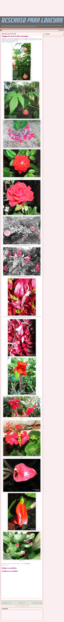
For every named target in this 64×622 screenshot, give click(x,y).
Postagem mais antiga (37, 602)
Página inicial (22, 602)
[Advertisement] (8, 7)
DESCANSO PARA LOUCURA (31, 21)
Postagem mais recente (7, 602)
